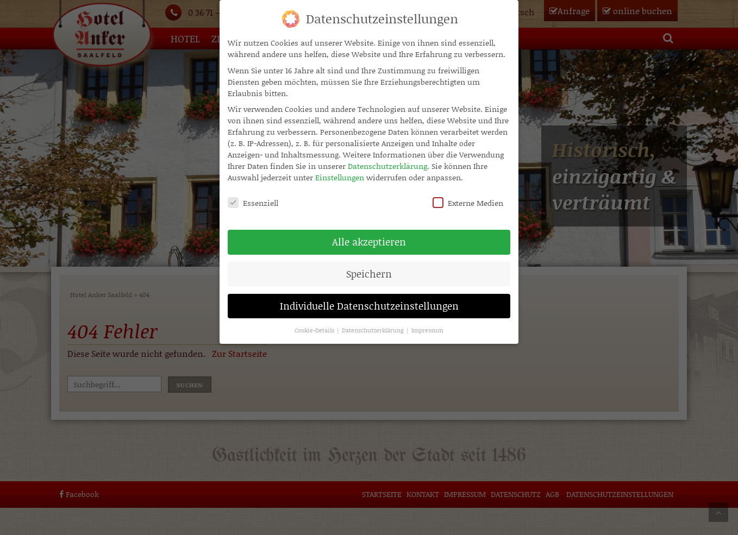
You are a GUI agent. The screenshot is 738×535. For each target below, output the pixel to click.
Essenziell (253, 196)
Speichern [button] (369, 267)
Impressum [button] (427, 323)
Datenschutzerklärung (387, 159)
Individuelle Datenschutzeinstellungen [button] (369, 299)
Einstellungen (339, 170)
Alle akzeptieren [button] (369, 235)
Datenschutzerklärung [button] (373, 323)
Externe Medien (468, 196)
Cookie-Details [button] (315, 323)
